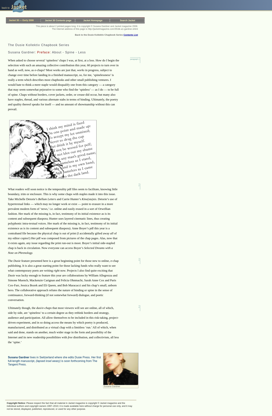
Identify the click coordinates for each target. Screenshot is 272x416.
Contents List (131, 35)
